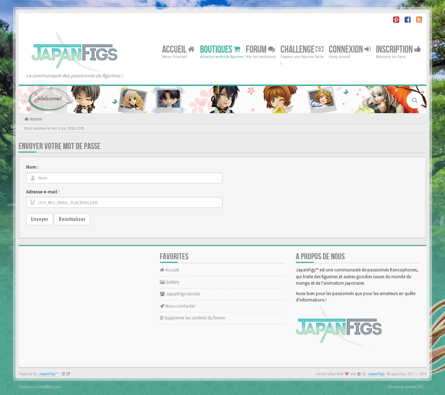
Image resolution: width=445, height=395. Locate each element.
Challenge (301, 49)
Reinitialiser (72, 219)
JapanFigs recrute (180, 294)
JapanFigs (376, 374)
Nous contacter (177, 306)
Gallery (169, 282)
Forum (260, 49)
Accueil (178, 49)
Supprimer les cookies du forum (192, 318)
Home (35, 119)
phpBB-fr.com (49, 386)
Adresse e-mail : (42, 192)
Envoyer (39, 219)
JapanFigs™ (48, 374)
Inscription (398, 49)
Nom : (32, 167)
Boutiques (220, 49)
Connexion (350, 49)
